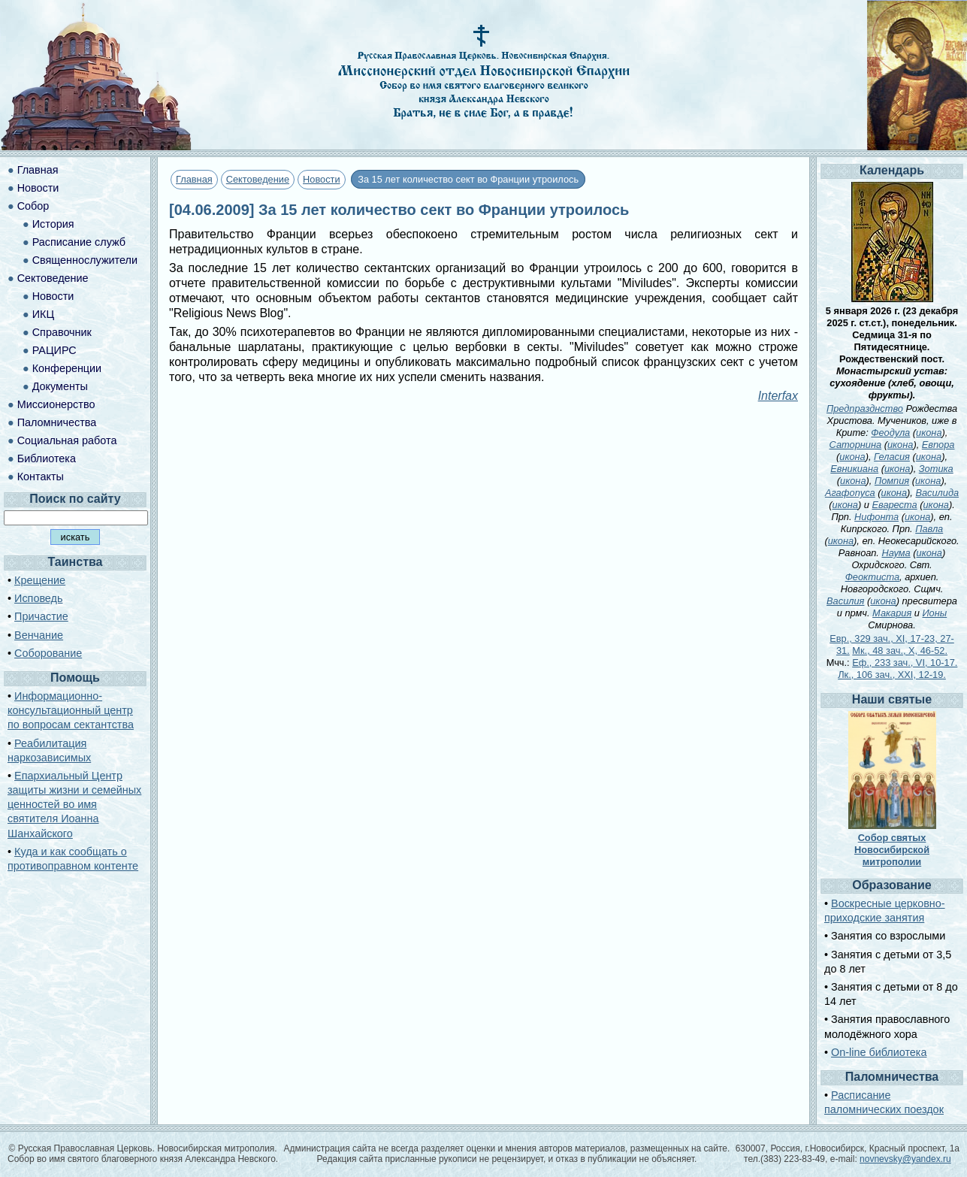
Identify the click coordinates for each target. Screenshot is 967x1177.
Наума (895, 552)
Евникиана (854, 468)
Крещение (39, 580)
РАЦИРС (54, 350)
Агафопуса (850, 492)
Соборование (48, 653)
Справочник (62, 332)
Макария (891, 613)
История (53, 224)
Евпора (938, 444)
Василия (845, 601)
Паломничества (57, 422)
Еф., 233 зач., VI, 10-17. (904, 662)
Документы (60, 386)
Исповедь (38, 598)
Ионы (934, 613)
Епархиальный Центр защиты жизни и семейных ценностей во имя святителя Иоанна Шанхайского (74, 805)
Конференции (66, 368)
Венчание (38, 635)
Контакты (40, 476)
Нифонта (876, 516)
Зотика (936, 468)
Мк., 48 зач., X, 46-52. (899, 650)
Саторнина (856, 444)
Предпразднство (864, 408)
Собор (33, 206)
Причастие (41, 616)
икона (928, 432)
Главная (194, 179)
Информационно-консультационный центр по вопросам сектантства (71, 710)
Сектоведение (257, 179)
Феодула (890, 432)
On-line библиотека (878, 1052)
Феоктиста (872, 576)
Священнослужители (84, 260)
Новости (321, 179)
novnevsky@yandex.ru (905, 1159)
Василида (937, 492)
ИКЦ (43, 314)
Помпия (892, 480)
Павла (929, 528)
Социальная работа (67, 440)
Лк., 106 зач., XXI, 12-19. (892, 674)
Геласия (892, 456)
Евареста (894, 504)
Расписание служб (78, 242)
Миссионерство (56, 404)
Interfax (778, 395)
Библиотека (46, 458)
